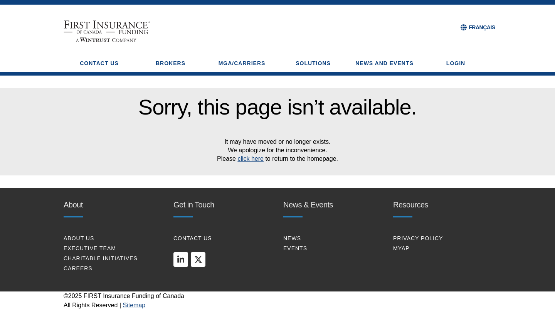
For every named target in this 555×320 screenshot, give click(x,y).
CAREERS (78, 268)
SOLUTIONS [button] (313, 63)
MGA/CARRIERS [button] (242, 63)
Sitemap (134, 305)
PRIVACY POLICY (418, 238)
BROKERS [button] (170, 63)
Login (455, 63)
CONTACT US (192, 238)
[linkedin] (180, 259)
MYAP (401, 248)
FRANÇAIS (482, 27)
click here (250, 158)
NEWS (292, 238)
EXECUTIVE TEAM (90, 248)
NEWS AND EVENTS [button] (384, 63)
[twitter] (198, 259)
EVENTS (295, 248)
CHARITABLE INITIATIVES (101, 258)
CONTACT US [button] (99, 63)
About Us (79, 238)
